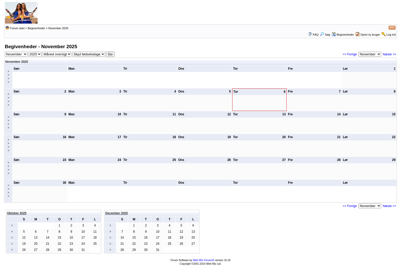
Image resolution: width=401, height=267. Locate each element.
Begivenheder (36, 28)
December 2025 (116, 213)
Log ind (391, 34)
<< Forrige (350, 54)
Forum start (17, 28)
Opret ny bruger (370, 34)
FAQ (315, 34)
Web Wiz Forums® (203, 260)
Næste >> (389, 54)
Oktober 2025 (17, 213)
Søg (325, 34)
